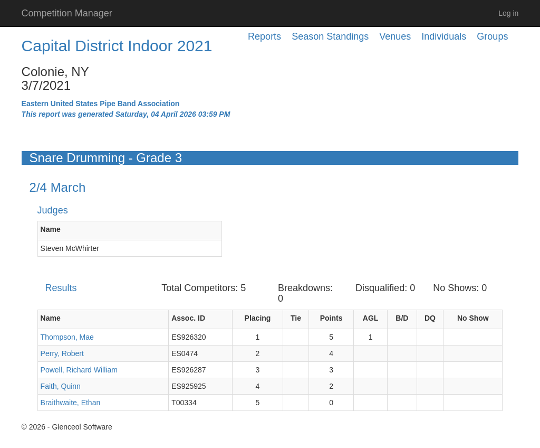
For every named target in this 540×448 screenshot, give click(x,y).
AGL (371, 318)
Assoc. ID (188, 318)
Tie (296, 318)
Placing (258, 318)
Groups (492, 36)
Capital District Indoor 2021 (117, 45)
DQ (430, 318)
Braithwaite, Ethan (71, 402)
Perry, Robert (62, 353)
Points (331, 318)
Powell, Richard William (79, 370)
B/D (402, 318)
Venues (395, 36)
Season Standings (330, 36)
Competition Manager (67, 13)
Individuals (443, 36)
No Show (473, 318)
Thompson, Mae (67, 337)
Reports (264, 36)
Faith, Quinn (61, 386)
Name (51, 229)
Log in (508, 13)
